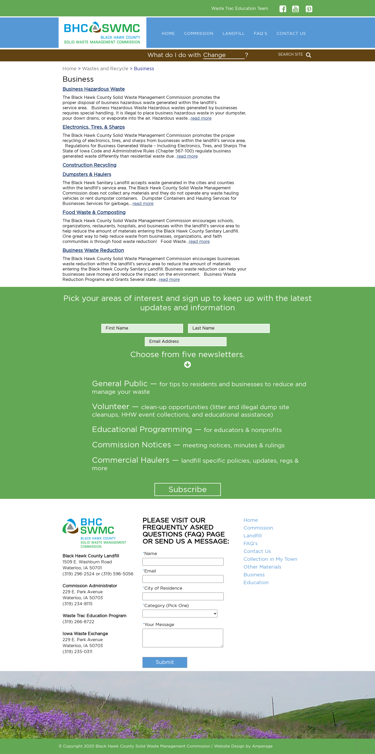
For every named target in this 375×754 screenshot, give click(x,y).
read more (201, 118)
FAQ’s (260, 34)
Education (256, 582)
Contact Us (291, 34)
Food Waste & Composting (94, 212)
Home (168, 34)
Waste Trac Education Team (239, 9)
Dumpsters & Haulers (87, 174)
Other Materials (262, 567)
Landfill (234, 34)
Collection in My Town (270, 559)
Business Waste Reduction (93, 250)
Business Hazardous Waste (94, 89)
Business (254, 574)
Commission (199, 34)
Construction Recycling (89, 165)
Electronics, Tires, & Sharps (94, 127)
